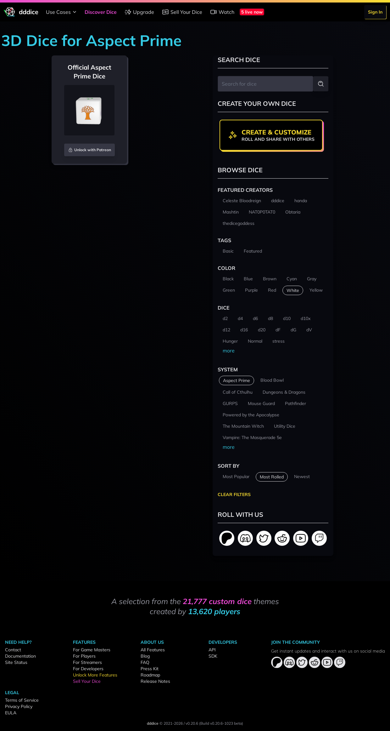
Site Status (16, 662)
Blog (145, 656)
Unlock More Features (95, 675)
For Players (84, 656)
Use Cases (62, 12)
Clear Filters (234, 494)
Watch (222, 12)
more (229, 350)
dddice (153, 723)
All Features (153, 650)
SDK (213, 656)
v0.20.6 (192, 723)
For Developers (88, 668)
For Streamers (87, 662)
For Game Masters (91, 650)
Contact (13, 650)
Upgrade (139, 12)
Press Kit (150, 668)
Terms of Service (22, 700)
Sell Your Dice (182, 12)
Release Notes (155, 681)
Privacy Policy (18, 706)
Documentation (20, 656)
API (212, 650)
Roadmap (150, 675)
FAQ (145, 662)
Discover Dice (101, 12)
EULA (10, 713)
